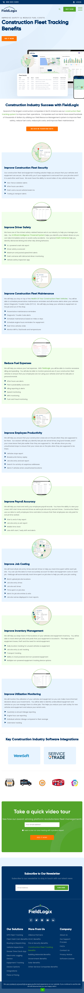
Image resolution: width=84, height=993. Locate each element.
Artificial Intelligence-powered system (28, 235)
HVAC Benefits (34, 939)
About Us (64, 935)
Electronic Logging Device (14, 957)
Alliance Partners (35, 935)
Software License (67, 958)
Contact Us (65, 950)
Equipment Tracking (15, 962)
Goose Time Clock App (16, 951)
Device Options (13, 967)
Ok (42, 990)
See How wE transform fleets (42, 129)
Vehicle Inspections (15, 947)
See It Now (9, 38)
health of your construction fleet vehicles (49, 298)
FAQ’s (62, 946)
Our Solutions (15, 929)
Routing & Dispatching (16, 943)
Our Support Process (65, 940)
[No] (81, 987)
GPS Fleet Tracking (15, 935)
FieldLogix (46, 368)
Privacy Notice (66, 954)
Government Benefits (37, 958)
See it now (70, 9)
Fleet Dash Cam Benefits (17, 939)
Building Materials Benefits (39, 954)
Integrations (12, 971)
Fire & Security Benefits (38, 943)
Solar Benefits (34, 962)
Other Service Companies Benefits (43, 967)
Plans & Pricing (13, 975)
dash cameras (62, 238)
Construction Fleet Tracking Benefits (40, 949)
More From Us (36, 929)
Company (66, 929)
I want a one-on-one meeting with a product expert (44, 830)
